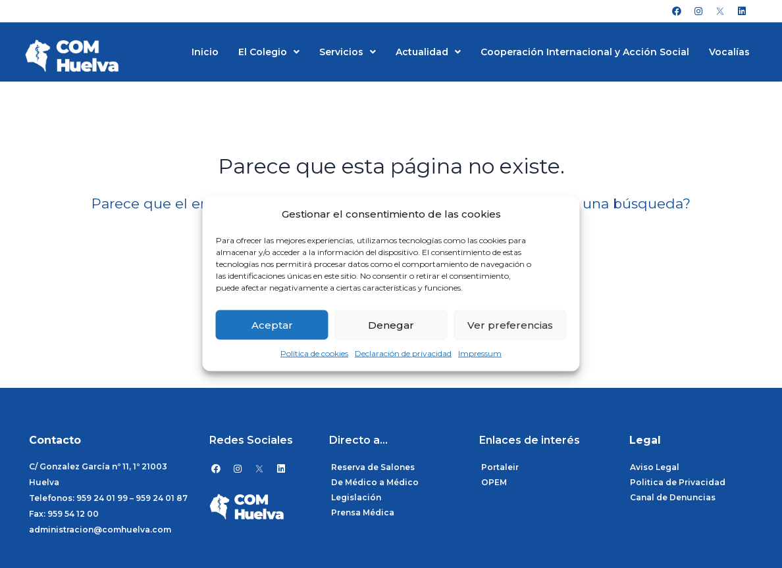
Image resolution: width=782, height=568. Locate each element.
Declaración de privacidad (403, 353)
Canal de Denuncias (673, 497)
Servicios (347, 52)
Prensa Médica (362, 512)
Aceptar (272, 325)
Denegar (391, 325)
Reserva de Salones (373, 467)
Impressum (480, 353)
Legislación (356, 497)
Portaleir (500, 467)
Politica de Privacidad (677, 482)
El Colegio (269, 52)
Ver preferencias (510, 325)
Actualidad (428, 52)
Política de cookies (314, 353)
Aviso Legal (654, 467)
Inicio (205, 52)
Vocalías (729, 52)
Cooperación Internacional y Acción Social (585, 52)
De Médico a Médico (375, 482)
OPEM (494, 482)
